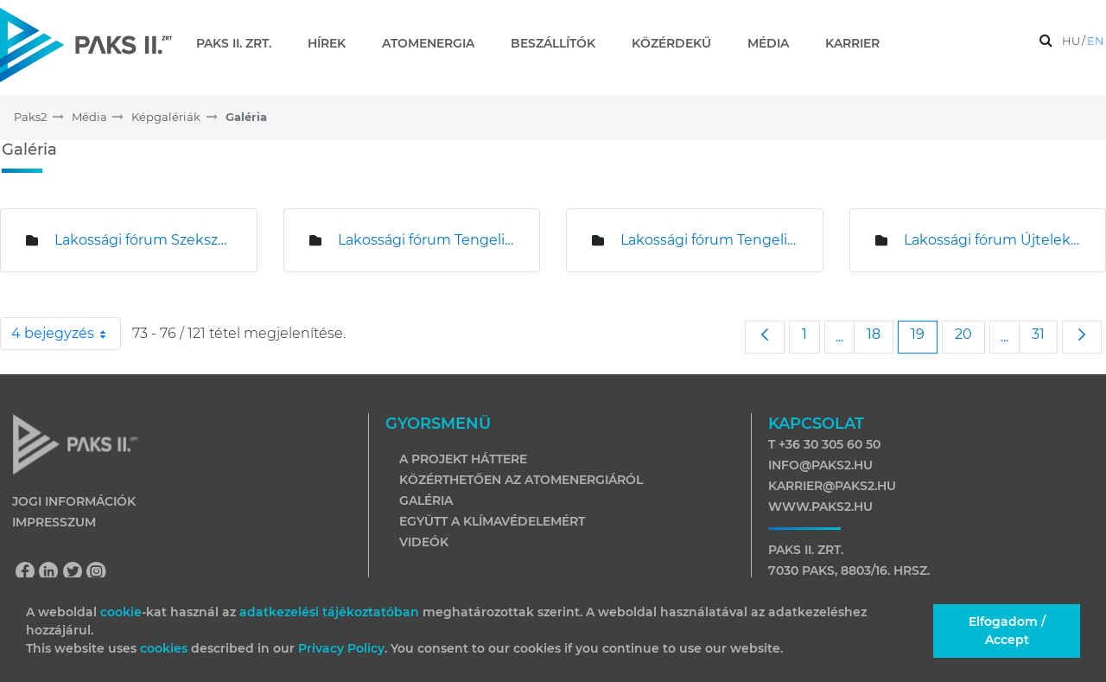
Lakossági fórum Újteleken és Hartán (992, 240)
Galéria (426, 500)
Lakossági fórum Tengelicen (426, 240)
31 (1044, 333)
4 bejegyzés (66, 333)
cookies (165, 648)
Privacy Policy (341, 648)
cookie (121, 612)
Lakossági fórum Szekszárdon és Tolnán (142, 240)
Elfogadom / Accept (1007, 630)
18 (879, 333)
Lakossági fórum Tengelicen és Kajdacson (708, 240)
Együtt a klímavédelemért (492, 521)
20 (969, 333)
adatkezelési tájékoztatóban (329, 612)
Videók (423, 542)
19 (924, 333)
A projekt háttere (463, 459)
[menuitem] (240, 43)
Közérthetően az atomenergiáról (521, 480)
